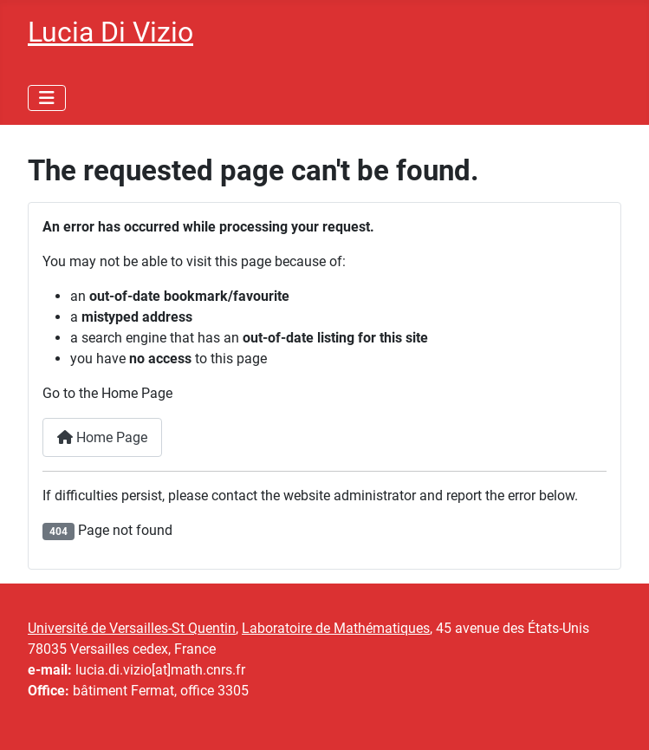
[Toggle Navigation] (47, 98)
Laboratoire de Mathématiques (336, 628)
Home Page (102, 437)
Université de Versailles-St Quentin (132, 628)
